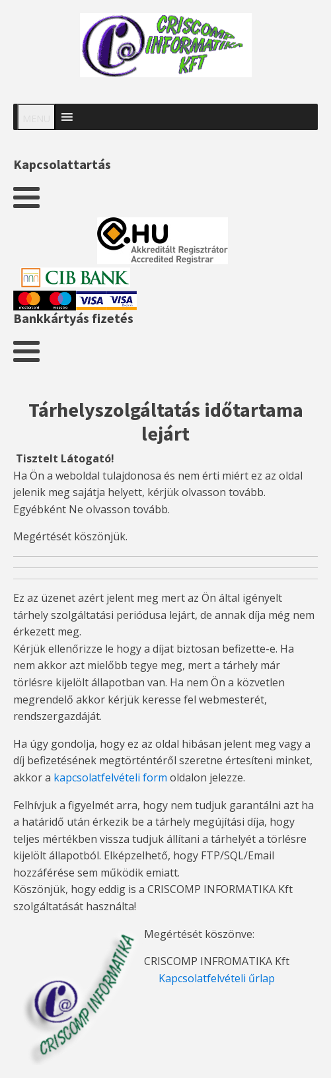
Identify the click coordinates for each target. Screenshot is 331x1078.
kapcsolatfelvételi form (110, 777)
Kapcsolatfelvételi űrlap (217, 978)
